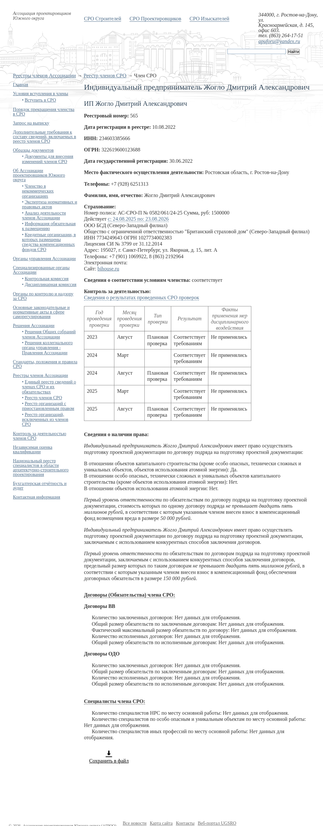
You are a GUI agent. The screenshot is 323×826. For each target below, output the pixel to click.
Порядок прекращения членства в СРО (43, 111)
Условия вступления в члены (40, 93)
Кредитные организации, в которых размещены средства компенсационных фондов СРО (49, 242)
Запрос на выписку (31, 123)
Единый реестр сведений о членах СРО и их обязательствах (49, 387)
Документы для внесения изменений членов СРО (47, 159)
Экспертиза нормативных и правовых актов (49, 204)
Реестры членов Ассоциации (44, 75)
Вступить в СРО (40, 100)
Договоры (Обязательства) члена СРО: (129, 595)
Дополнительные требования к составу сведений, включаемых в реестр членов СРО (44, 137)
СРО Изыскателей (209, 18)
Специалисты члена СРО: (114, 701)
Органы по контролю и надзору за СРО (43, 296)
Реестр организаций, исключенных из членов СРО (45, 419)
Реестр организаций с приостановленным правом (48, 406)
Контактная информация (36, 497)
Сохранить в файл (109, 757)
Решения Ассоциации (34, 325)
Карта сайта (161, 823)
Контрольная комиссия (46, 278)
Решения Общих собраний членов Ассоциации (49, 334)
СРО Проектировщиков (155, 18)
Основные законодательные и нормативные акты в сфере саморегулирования (41, 312)
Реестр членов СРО (105, 75)
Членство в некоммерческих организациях (38, 191)
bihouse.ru (108, 268)
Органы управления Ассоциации (44, 258)
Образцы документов (33, 150)
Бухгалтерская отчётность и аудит (40, 485)
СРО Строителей (102, 18)
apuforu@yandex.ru (279, 41)
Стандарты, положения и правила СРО (45, 364)
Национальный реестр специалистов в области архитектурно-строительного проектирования (40, 467)
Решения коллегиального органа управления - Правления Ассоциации (47, 347)
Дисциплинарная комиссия (50, 284)
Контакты (185, 823)
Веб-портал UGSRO (217, 823)
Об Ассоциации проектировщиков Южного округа (39, 175)
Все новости (135, 823)
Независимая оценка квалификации (32, 449)
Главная (20, 84)
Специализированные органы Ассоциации (41, 270)
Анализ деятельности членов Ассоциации (44, 215)
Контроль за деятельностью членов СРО (39, 436)
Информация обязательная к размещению (49, 226)
